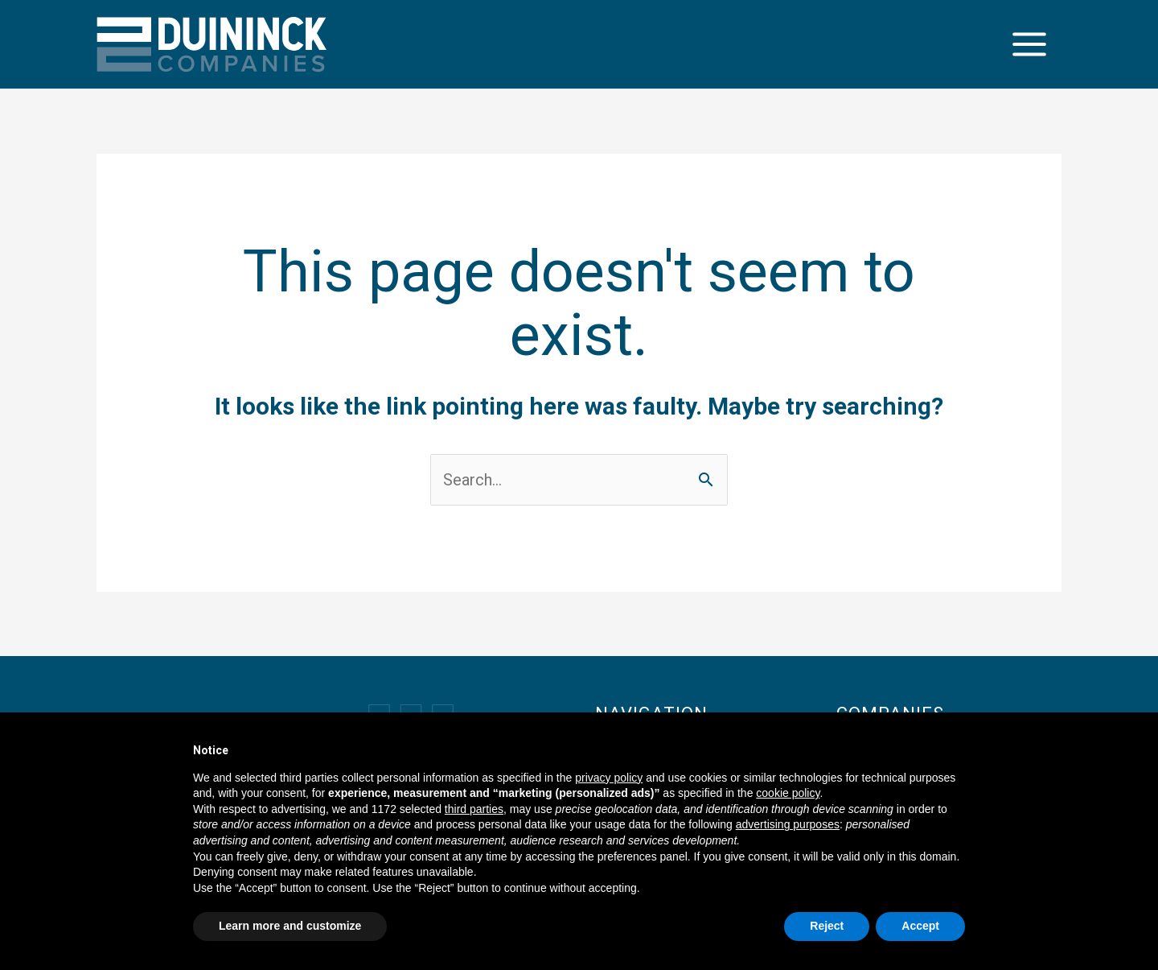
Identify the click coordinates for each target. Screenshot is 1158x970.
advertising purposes (788, 824)
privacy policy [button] (609, 777)
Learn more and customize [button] (290, 925)
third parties (474, 809)
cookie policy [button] (787, 792)
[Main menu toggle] (1029, 44)
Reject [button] (827, 925)
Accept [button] (920, 925)
